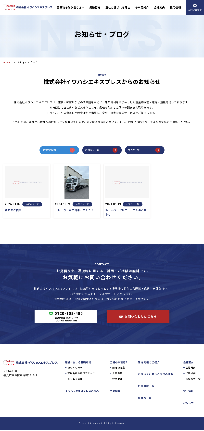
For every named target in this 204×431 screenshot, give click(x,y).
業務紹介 (94, 7)
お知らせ (188, 404)
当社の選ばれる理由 (117, 7)
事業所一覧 (145, 399)
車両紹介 (115, 392)
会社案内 (159, 7)
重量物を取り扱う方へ (70, 7)
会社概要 (191, 368)
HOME (7, 62)
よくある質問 (75, 380)
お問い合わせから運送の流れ (155, 375)
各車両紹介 (142, 7)
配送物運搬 (118, 368)
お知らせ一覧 (94, 151)
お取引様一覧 (146, 387)
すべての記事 (52, 151)
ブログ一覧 (136, 151)
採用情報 (175, 7)
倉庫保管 (117, 374)
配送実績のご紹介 (149, 363)
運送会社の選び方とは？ (81, 374)
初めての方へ (75, 368)
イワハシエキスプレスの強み (82, 392)
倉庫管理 (117, 380)
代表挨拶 (191, 374)
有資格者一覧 (193, 380)
